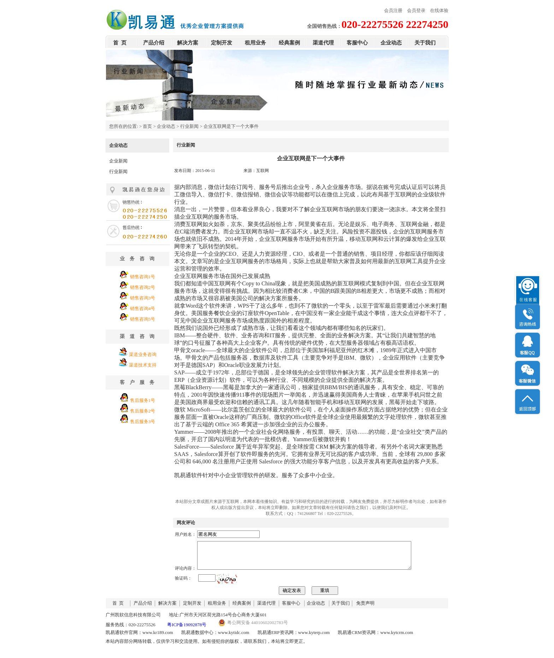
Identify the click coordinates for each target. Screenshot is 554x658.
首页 (147, 126)
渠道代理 (323, 43)
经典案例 (289, 43)
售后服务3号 (142, 421)
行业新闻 (189, 126)
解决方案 (187, 43)
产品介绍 (153, 43)
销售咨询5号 (142, 319)
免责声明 (365, 608)
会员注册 (393, 10)
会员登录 (416, 10)
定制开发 (221, 43)
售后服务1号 (142, 400)
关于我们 (425, 43)
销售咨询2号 (142, 287)
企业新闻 (118, 161)
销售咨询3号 (142, 298)
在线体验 (439, 10)
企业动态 (391, 43)
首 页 (119, 43)
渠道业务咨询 (143, 354)
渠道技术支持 (143, 365)
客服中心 (357, 43)
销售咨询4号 (142, 308)
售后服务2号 (142, 411)
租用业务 (255, 43)
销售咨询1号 (142, 276)
